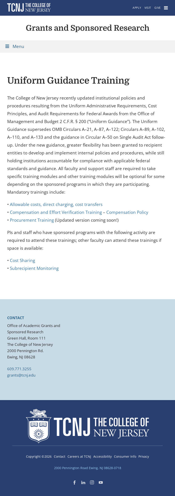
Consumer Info (125, 456)
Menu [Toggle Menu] (14, 46)
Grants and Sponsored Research (87, 28)
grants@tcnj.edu (21, 375)
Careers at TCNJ (79, 456)
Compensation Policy (127, 212)
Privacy (143, 456)
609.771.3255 (19, 368)
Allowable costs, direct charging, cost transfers (56, 204)
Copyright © (39, 456)
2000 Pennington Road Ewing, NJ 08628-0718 (87, 468)
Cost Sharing (22, 260)
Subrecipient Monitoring (34, 268)
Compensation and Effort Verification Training (56, 212)
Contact (59, 456)
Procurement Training (32, 220)
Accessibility (102, 456)
